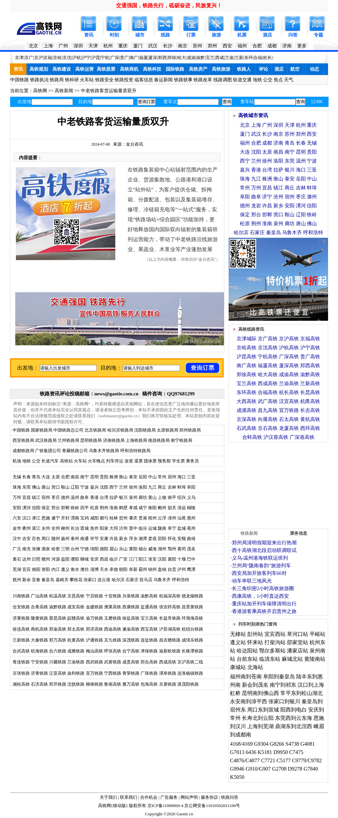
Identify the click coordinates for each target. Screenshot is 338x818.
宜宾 (26, 569)
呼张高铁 (112, 650)
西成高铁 (167, 661)
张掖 (36, 548)
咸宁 (143, 507)
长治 (75, 528)
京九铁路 (112, 640)
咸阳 (94, 517)
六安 (17, 517)
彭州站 (255, 634)
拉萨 (113, 497)
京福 (47, 57)
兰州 (123, 487)
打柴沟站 (275, 642)
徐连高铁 (21, 629)
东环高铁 (246, 392)
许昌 (113, 538)
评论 (263, 69)
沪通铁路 (94, 640)
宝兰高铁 (149, 618)
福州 (242, 45)
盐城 (181, 528)
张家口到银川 (284, 701)
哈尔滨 (118, 579)
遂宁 (55, 517)
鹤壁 (123, 507)
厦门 (137, 45)
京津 (19, 57)
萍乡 (133, 538)
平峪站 (317, 634)
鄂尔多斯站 (272, 650)
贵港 (143, 517)
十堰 (181, 559)
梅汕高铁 (94, 650)
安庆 (94, 559)
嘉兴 (94, 487)
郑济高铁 (94, 629)
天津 (93, 45)
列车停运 (114, 460)
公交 (267, 79)
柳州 (65, 528)
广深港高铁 (302, 437)
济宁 (267, 196)
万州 (17, 497)
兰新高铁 (310, 383)
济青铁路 (39, 673)
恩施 (45, 517)
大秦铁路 (39, 640)
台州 (75, 548)
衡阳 (152, 507)
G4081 (307, 744)
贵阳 (104, 476)
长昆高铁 (310, 392)
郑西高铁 (310, 365)
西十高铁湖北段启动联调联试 (264, 550)
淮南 (113, 507)
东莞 (26, 487)
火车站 (87, 79)
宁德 (84, 548)
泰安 (133, 476)
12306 (316, 101)
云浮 (162, 517)
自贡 (172, 569)
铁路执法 (39, 79)
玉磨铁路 (112, 618)
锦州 (152, 569)
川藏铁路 (57, 661)
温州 (75, 497)
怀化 (172, 538)
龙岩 (256, 205)
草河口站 (297, 634)
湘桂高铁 (21, 684)
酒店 (267, 35)
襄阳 (172, 559)
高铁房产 (198, 69)
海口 (181, 476)
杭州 (108, 45)
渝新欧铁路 (170, 650)
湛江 (36, 528)
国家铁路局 (41, 430)
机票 (242, 35)
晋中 (133, 528)
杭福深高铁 (170, 595)
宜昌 (26, 497)
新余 (26, 579)
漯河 (26, 507)
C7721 (268, 760)
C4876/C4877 (245, 760)
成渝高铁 (289, 374)
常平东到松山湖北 (301, 693)
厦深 (152, 57)
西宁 (113, 487)
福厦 (143, 57)
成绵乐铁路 (192, 640)
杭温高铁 (57, 595)
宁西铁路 (112, 673)
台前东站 (247, 659)
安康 (104, 538)
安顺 (181, 538)
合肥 (257, 45)
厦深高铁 (289, 365)
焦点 (278, 79)
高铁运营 (84, 69)
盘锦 (162, 569)
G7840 (311, 769)
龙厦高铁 (289, 428)
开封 (65, 517)
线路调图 (222, 79)
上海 (48, 45)
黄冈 (181, 548)
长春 (26, 476)
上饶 (162, 497)
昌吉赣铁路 (170, 640)
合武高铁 (21, 650)
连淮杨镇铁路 (190, 673)
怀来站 (255, 642)
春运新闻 (163, 79)
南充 (26, 548)
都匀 (104, 517)
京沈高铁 (268, 347)
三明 (65, 548)
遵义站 (238, 642)
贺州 (123, 517)
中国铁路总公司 (68, 430)
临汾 (143, 528)
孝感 (133, 507)
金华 (17, 528)
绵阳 (94, 548)
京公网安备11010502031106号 (212, 805)
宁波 (84, 487)
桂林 (113, 517)
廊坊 (143, 497)
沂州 (123, 528)
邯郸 (65, 507)
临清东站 (269, 659)
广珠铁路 (149, 673)
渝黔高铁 (149, 595)
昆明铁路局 (91, 440)
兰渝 (229, 57)
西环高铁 (310, 428)
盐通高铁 (149, 606)
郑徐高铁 (246, 374)
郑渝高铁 (57, 629)
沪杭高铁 (289, 347)
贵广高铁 (310, 356)
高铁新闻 (64, 90)
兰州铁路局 (68, 440)
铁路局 (57, 79)
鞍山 (65, 487)
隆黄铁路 (39, 618)
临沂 (113, 559)
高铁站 (66, 460)
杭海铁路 (39, 650)
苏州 (197, 45)
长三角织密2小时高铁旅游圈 (263, 588)
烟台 (143, 548)
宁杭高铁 (268, 356)
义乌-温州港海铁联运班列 (260, 558)
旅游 (216, 35)
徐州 (132, 487)
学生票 (178, 460)
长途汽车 (50, 460)
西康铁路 (131, 606)
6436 (251, 752)
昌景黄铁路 (192, 606)
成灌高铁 (246, 410)
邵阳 (162, 538)
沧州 (278, 196)
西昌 (104, 559)
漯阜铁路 (167, 673)
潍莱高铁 (112, 606)
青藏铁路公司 (75, 450)
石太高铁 (289, 419)
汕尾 (181, 517)
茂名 (191, 548)
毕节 (94, 538)
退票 (138, 460)
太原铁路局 (167, 430)
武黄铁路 (112, 661)
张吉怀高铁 (170, 606)
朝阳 (123, 569)
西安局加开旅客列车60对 (259, 573)
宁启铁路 (94, 595)
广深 (114, 57)
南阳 (36, 569)
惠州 (191, 517)
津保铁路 (149, 650)
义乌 (191, 497)
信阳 (36, 507)
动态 (314, 69)
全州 (55, 528)
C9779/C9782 (307, 760)
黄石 (17, 559)
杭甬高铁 (310, 401)
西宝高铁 (149, 629)
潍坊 (84, 569)
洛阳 (143, 487)
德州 (65, 497)
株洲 (113, 476)
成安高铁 (75, 606)
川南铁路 (21, 595)
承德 (113, 569)
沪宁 (86, 57)
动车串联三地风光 (252, 580)
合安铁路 (21, 606)
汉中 (17, 538)
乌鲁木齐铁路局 (104, 450)
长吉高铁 (310, 410)
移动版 (119, 805)
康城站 (238, 667)
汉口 (26, 517)
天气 (288, 79)
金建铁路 (94, 606)
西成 (219, 57)
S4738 (292, 744)
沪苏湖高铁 (170, 629)
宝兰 (210, 57)
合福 (258, 57)
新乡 (123, 538)
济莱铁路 (21, 618)
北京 (33, 45)
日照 (36, 559)
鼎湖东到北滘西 (293, 726)
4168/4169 (241, 744)
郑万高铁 (57, 640)
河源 (55, 559)
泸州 (181, 569)
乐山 (123, 548)
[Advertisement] (278, 484)
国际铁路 (175, 69)
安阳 (17, 507)
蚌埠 (181, 487)
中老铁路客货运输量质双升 (109, 90)
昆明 (94, 476)
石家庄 (132, 579)
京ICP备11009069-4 (165, 805)
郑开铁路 (57, 684)
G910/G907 (258, 769)
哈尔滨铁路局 (120, 430)
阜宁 (172, 528)
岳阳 (143, 476)
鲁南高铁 (112, 684)
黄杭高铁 (310, 419)
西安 (227, 45)
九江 (153, 487)
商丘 (162, 487)
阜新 (133, 569)
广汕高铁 (39, 595)
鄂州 (172, 548)
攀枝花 (76, 579)
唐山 (45, 487)
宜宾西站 (275, 634)
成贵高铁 (131, 661)
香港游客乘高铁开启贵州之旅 (264, 611)
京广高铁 (268, 338)
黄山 (152, 497)
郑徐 (172, 57)
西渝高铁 (112, 629)
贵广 (124, 57)
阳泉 (104, 528)
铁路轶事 (183, 79)
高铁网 (40, 90)
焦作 (94, 528)
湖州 (162, 548)
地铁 (257, 79)
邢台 (55, 507)
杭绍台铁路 (192, 629)
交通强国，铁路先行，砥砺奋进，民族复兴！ (169, 5)
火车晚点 (96, 460)
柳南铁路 (94, 684)
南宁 (84, 476)
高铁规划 (38, 69)
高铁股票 (106, 69)
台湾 (104, 497)
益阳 (65, 559)
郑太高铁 (75, 629)
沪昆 (95, 57)
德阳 (104, 548)
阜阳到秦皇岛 (279, 676)
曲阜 (84, 497)
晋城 (84, 528)
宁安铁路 (39, 661)
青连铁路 (21, 661)
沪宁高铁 (310, 347)
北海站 (255, 667)
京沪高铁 (289, 338)
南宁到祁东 (283, 685)
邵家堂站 (297, 642)
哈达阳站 (247, 650)
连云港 (103, 579)
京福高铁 (310, 338)
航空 (295, 69)
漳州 (172, 517)
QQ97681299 (181, 393)
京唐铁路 (167, 684)
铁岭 (75, 507)
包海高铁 (149, 684)
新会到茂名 (255, 685)
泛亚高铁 (57, 673)
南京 (182, 45)
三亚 (191, 476)
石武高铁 (246, 428)
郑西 (162, 57)
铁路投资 (124, 79)
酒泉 (45, 548)
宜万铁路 (94, 673)
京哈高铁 (246, 347)
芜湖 (17, 569)
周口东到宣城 (263, 710)
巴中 (191, 559)
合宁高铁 (131, 650)
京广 (29, 57)
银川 (123, 497)
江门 (133, 559)
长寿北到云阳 (258, 718)
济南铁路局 (114, 440)
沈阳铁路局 (145, 430)
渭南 (75, 517)
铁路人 (244, 69)
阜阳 (191, 487)
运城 (152, 528)
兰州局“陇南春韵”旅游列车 (261, 565)
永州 (45, 528)
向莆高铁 (268, 419)
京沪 (38, 57)
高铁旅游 (221, 69)
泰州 (75, 538)
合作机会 (148, 797)
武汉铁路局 (46, 440)
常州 (162, 476)
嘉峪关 (62, 579)
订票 (191, 35)
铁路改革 (203, 79)
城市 (139, 35)
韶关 (172, 507)
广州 (63, 45)
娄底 (152, 538)
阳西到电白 (293, 710)
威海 (152, 548)
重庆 (123, 45)
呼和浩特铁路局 (135, 450)
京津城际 (246, 338)
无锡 (17, 476)
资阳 (45, 569)
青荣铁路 (131, 673)
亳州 (191, 528)
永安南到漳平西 (248, 701)
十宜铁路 (112, 595)
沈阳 (104, 487)
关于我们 (108, 797)
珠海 (17, 487)
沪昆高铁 (246, 356)
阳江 (143, 559)
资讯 (88, 35)
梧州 (152, 517)
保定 (45, 507)
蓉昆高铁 (57, 618)
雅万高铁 (131, 684)
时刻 (114, 35)
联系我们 (128, 797)
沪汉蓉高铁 (275, 437)
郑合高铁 (149, 661)
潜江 (36, 517)
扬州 (65, 538)
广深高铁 (289, 356)
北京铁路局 (95, 430)
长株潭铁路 (192, 650)
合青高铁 (39, 606)
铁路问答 (229, 797)
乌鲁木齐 (162, 579)
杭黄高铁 (75, 640)
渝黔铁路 (57, 606)
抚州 (17, 579)
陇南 (162, 528)
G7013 (237, 752)
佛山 (36, 487)
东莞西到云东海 (293, 718)
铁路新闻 (249, 533)
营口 (55, 487)
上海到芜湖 (260, 726)
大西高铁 (246, 401)
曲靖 (191, 538)
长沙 (167, 45)
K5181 (265, 752)
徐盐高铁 (131, 618)
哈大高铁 (268, 374)
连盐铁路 (149, 640)
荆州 (104, 507)
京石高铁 (268, 428)
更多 (302, 45)
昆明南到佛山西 (260, 693)
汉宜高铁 (289, 401)
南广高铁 (246, 365)
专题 (318, 35)
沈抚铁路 (75, 684)
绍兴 (181, 497)
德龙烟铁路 (192, 595)
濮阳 (75, 559)
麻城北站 (292, 659)
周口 (45, 538)
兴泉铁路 (131, 595)
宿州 (172, 476)
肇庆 (133, 517)
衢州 (26, 528)
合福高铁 (268, 392)
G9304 (261, 744)
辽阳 (75, 487)
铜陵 (191, 507)
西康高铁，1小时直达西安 (260, 596)
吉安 (26, 538)
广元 (17, 548)
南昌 (75, 476)
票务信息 (298, 533)
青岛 (36, 476)
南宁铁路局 (181, 440)
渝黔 (200, 57)
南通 (84, 538)
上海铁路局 (136, 440)
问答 (293, 35)
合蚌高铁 (252, 437)
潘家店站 (297, 650)
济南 (287, 45)
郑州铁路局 (190, 430)
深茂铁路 (131, 640)
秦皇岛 (47, 579)
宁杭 (105, 57)
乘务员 (192, 460)
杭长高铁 (289, 392)
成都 (272, 45)
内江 (55, 569)
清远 (181, 507)
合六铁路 (57, 650)
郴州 (162, 507)
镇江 (36, 497)
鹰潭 (191, 569)
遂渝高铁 (131, 629)
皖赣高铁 (75, 618)
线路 (165, 35)
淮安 (152, 559)
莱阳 (133, 548)
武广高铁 (268, 401)
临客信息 (144, 79)
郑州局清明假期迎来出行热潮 (264, 542)
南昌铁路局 (159, 440)
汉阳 (162, 559)
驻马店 (146, 579)
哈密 (55, 548)
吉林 (172, 487)
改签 (129, 460)
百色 (36, 538)
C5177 (283, 760)
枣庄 (55, 497)
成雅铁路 (75, 650)
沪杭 (76, 57)
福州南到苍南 (246, 676)
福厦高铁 (268, 365)
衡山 (123, 476)
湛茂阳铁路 (188, 684)
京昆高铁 (75, 595)
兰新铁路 (21, 640)
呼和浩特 (180, 579)
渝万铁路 (94, 618)
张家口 (90, 579)
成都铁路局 (23, 450)
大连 (45, 476)
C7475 (296, 752)
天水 (104, 569)
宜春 (36, 579)
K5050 (237, 777)
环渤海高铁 (192, 618)
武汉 (152, 45)
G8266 (277, 744)
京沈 (67, 57)
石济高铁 (39, 684)
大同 (113, 528)
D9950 (280, 752)
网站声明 (189, 797)
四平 (84, 507)
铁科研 (72, 79)
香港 (94, 497)
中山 (152, 476)
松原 (94, 507)
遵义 (65, 569)
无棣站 (238, 634)
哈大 (181, 57)
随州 (55, 538)
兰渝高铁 (289, 383)
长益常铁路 (170, 618)
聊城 (84, 559)
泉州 (133, 497)
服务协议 (209, 797)
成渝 (191, 57)
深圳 (78, 45)
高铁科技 (152, 69)
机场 (17, 460)
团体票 (150, 460)
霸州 (143, 569)
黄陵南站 (314, 659)
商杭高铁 (39, 629)
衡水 (75, 569)
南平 (172, 497)
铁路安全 (104, 79)
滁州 (312, 196)
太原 (55, 476)
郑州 (212, 45)
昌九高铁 (268, 410)
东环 (248, 57)
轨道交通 (242, 79)
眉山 (113, 548)
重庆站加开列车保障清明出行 (264, 603)
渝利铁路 (75, 673)
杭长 (267, 57)
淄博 (94, 569)
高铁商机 (129, 69)
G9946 (237, 769)
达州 (26, 559)
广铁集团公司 (48, 450)
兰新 (239, 57)
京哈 (57, 57)
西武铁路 (94, 661)
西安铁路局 (23, 440)
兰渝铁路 (75, 661)
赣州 (45, 559)
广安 (123, 559)
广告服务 (169, 797)
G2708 (279, 769)
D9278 (295, 769)
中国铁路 (19, 79)
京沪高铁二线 (190, 661)
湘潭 (143, 538)
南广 (134, 57)
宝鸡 (84, 517)
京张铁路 (21, 673)
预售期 (164, 460)
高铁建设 (61, 69)
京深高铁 (246, 419)
